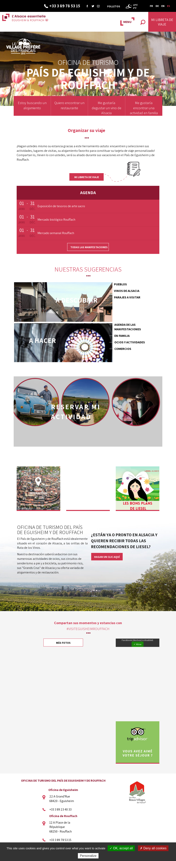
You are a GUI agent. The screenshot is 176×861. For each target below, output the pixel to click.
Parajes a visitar (127, 297)
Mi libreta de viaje (86, 177)
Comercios (122, 349)
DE (157, 6)
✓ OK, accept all (121, 848)
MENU (127, 22)
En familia (122, 336)
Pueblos (120, 284)
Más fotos (63, 642)
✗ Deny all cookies (153, 848)
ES (168, 6)
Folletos (113, 6)
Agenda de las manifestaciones (127, 327)
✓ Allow (138, 643)
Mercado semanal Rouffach (55, 233)
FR (151, 6)
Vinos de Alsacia (126, 291)
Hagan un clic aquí (107, 555)
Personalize (88, 855)
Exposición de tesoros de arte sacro (61, 206)
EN (163, 6)
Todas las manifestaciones (89, 247)
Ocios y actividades (129, 342)
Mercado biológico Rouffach (56, 219)
